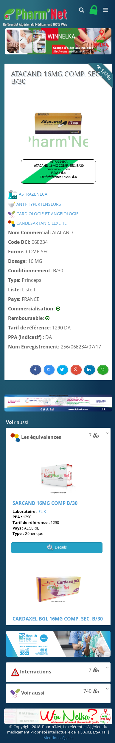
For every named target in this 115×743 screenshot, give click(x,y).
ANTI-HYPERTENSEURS (34, 204)
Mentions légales (58, 737)
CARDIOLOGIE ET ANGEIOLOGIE (43, 213)
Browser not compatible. (58, 174)
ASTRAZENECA (27, 194)
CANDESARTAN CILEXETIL (37, 223)
